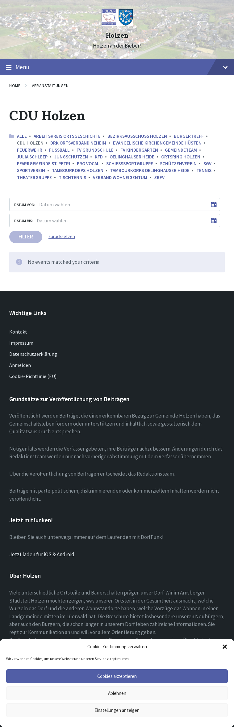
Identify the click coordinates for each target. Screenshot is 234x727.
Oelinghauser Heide (132, 157)
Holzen (117, 35)
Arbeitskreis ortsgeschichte (67, 136)
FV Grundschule (95, 150)
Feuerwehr (29, 150)
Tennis (203, 170)
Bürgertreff (189, 136)
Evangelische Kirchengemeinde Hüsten (157, 143)
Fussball (59, 150)
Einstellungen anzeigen (117, 710)
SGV (207, 163)
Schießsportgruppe (129, 163)
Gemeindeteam (181, 150)
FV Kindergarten (139, 150)
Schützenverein (178, 163)
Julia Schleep (32, 157)
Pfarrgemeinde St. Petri (43, 163)
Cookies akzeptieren (117, 676)
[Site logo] (117, 24)
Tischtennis (72, 177)
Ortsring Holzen (180, 157)
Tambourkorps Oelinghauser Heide (150, 170)
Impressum (21, 343)
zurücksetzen (61, 236)
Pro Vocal (88, 163)
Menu (117, 67)
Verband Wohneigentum (120, 177)
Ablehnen (117, 693)
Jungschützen (71, 157)
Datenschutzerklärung (33, 354)
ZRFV (159, 177)
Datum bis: (23, 220)
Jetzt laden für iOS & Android (41, 554)
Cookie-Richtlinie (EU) (32, 376)
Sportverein (31, 170)
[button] (225, 647)
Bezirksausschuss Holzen (137, 136)
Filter (26, 236)
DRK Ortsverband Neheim (78, 143)
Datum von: (24, 204)
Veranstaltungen (50, 85)
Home (14, 85)
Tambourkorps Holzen (77, 170)
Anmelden (20, 365)
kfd (99, 157)
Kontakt (18, 332)
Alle (22, 136)
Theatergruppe (34, 177)
